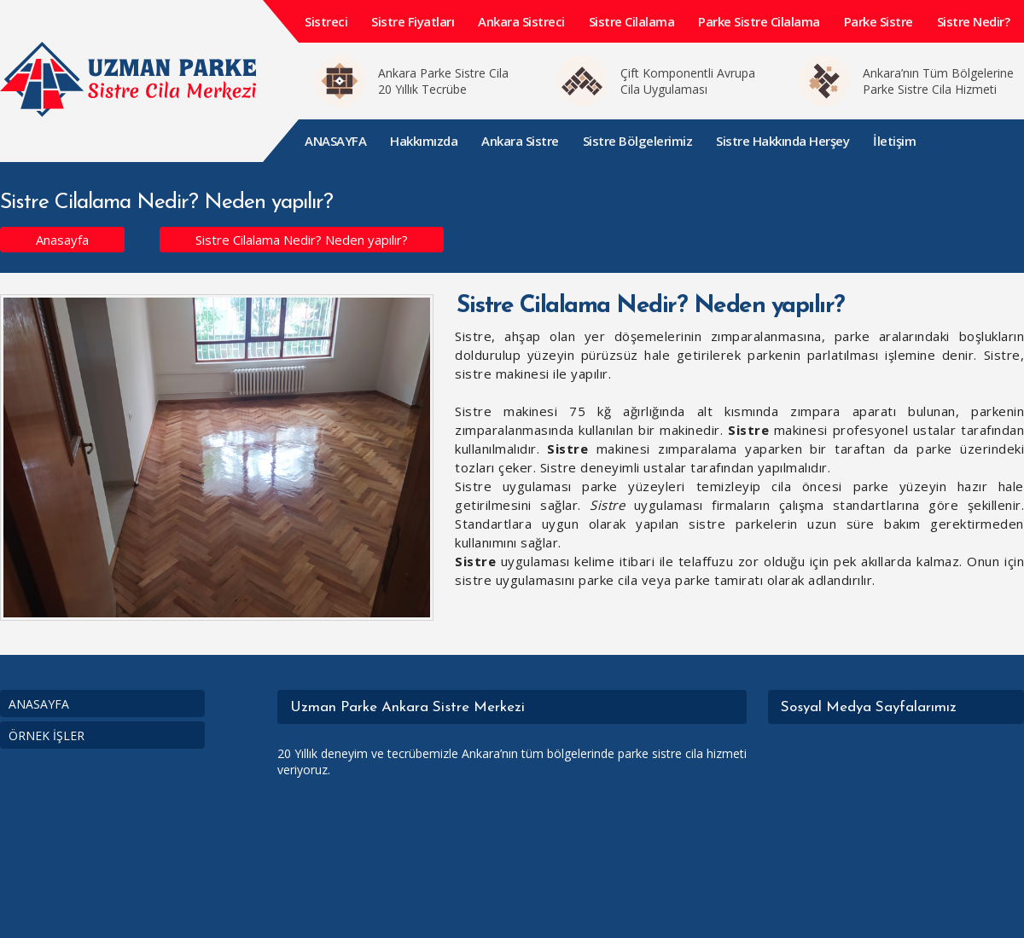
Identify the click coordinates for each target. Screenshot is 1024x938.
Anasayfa (62, 239)
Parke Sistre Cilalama (759, 21)
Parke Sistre (878, 21)
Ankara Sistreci (521, 21)
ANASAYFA (335, 140)
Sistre (748, 429)
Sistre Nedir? (973, 21)
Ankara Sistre (520, 140)
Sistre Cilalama (632, 21)
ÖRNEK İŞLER (46, 735)
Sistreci (326, 21)
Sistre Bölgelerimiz (638, 140)
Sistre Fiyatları (412, 21)
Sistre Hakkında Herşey (782, 140)
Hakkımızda (423, 140)
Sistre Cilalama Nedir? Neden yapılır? (301, 239)
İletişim (894, 140)
